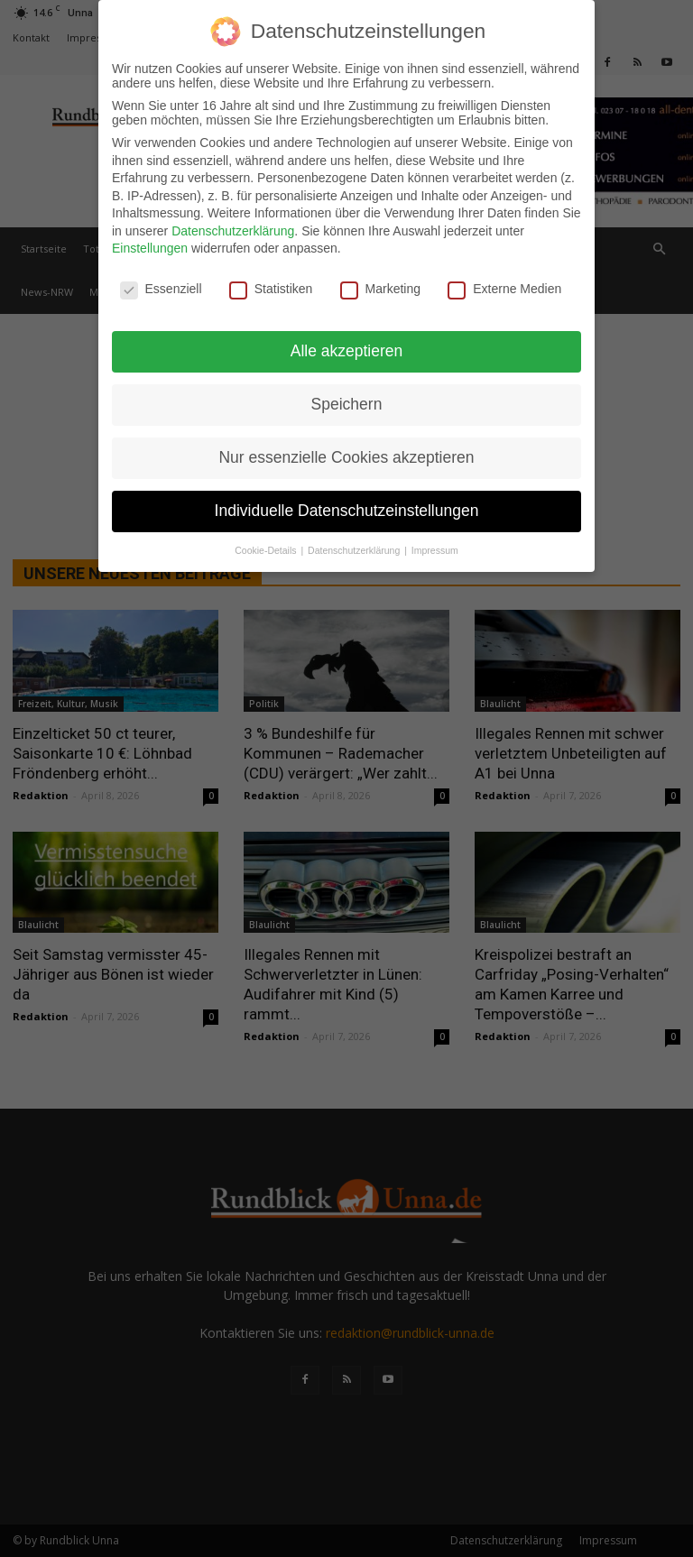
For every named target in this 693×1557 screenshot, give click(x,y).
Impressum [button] (434, 549)
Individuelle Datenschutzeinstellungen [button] (347, 510)
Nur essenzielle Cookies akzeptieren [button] (346, 456)
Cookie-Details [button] (267, 549)
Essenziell (161, 288)
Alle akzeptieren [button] (347, 351)
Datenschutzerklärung (232, 230)
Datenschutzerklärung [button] (355, 549)
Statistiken (271, 288)
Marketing (380, 288)
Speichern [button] (347, 404)
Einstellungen (150, 248)
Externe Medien (504, 288)
